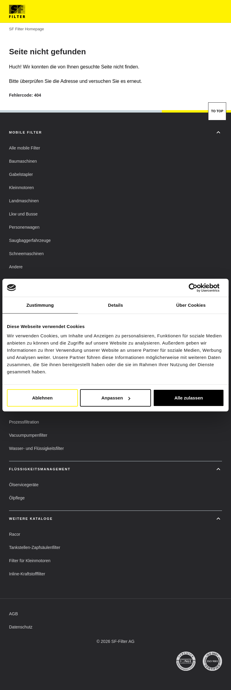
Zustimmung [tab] (40, 304)
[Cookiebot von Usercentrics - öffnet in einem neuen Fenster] (197, 287)
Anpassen (115, 397)
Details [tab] (115, 304)
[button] (24, 148)
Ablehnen (42, 397)
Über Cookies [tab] (191, 304)
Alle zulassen (188, 397)
